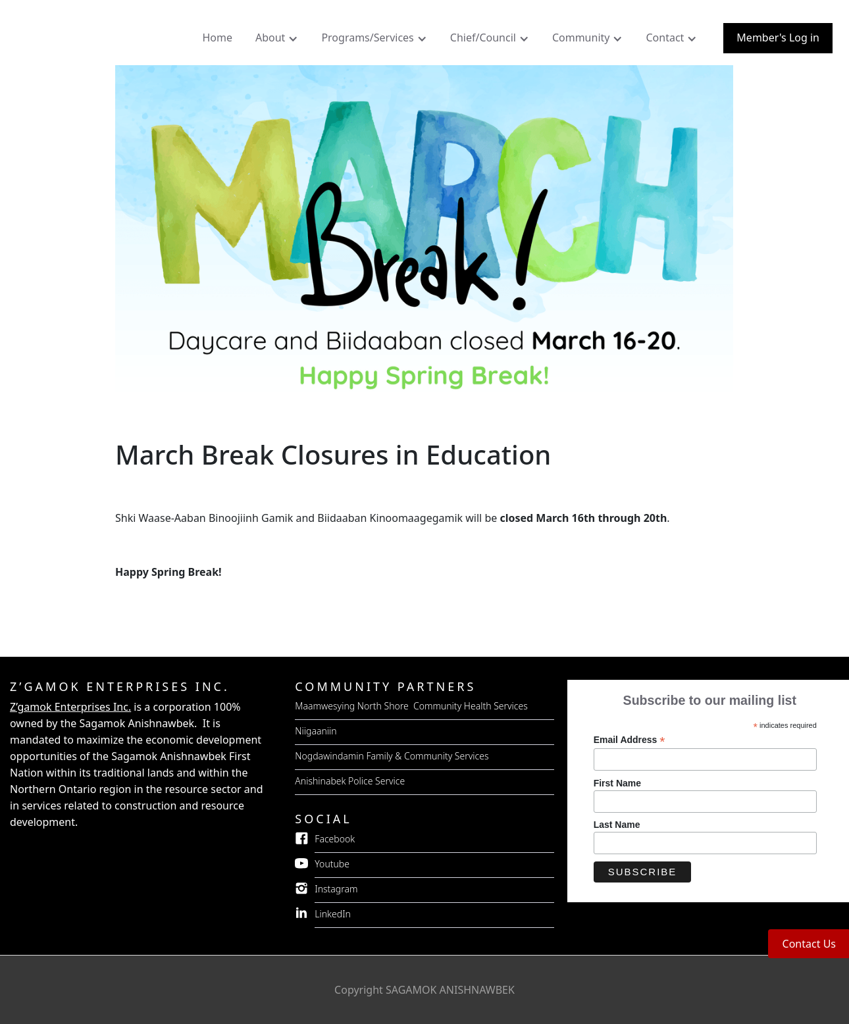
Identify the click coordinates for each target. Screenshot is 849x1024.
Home (217, 37)
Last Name (617, 824)
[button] (278, 41)
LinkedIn (333, 914)
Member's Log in (777, 37)
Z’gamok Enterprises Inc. (70, 707)
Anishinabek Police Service (350, 781)
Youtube (332, 864)
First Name (617, 783)
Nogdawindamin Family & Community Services (391, 756)
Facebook (335, 838)
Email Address (629, 740)
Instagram (336, 889)
